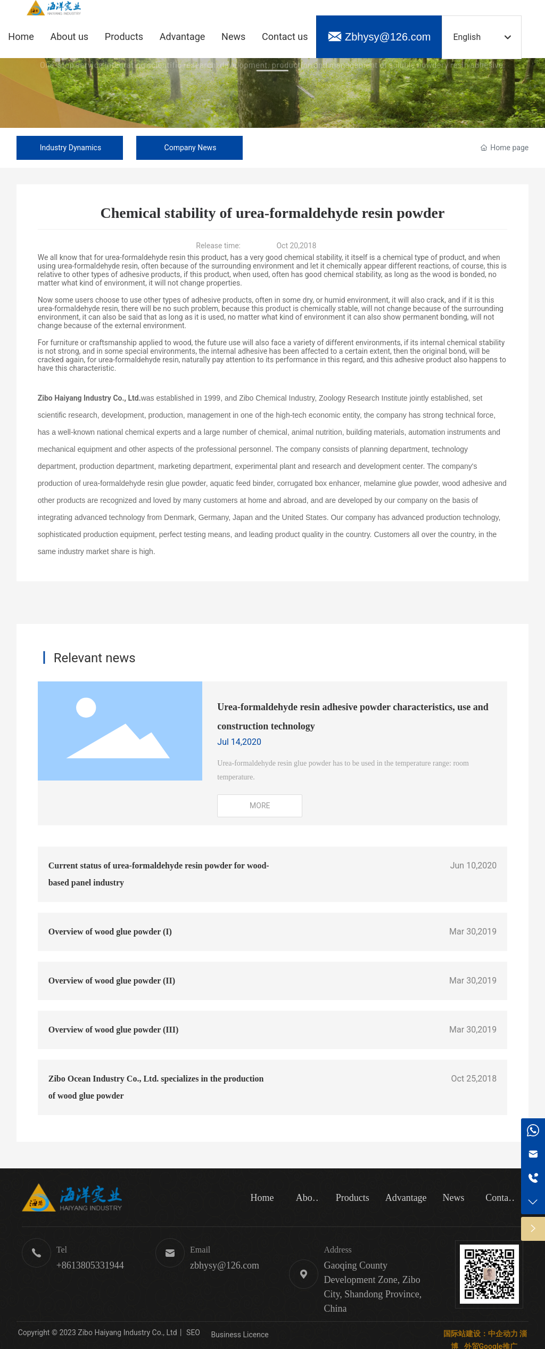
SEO (192, 1332)
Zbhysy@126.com (388, 37)
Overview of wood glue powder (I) (110, 931)
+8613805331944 (90, 1265)
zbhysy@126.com (224, 1265)
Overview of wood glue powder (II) (111, 980)
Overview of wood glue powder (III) (113, 1029)
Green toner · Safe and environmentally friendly (273, 84)
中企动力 (503, 1333)
